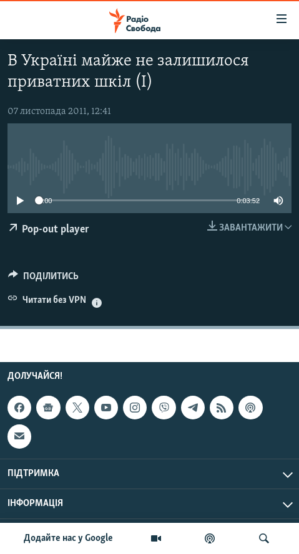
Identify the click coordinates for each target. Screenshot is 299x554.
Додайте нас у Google (68, 538)
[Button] (43, 279)
